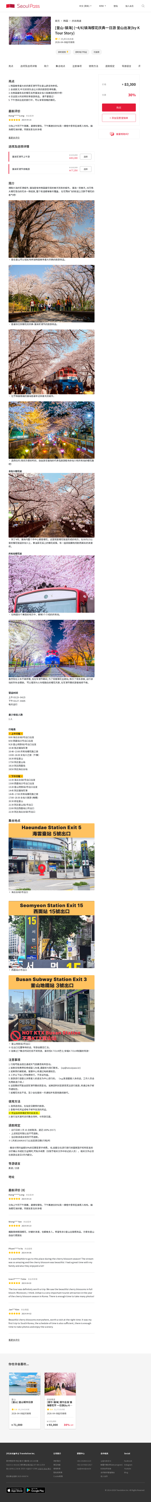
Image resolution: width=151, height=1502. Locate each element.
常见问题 (56, 1464)
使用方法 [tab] (93, 66)
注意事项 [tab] (77, 66)
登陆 (116, 5)
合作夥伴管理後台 (108, 1472)
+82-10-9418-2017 (84, 1464)
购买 (118, 107)
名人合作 (104, 1476)
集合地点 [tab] (60, 66)
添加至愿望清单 (120, 118)
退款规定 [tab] (110, 66)
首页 (57, 20)
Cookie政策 (58, 1476)
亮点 (11, 66)
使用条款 (56, 1468)
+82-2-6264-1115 (84, 1461)
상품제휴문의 (106, 1461)
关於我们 (56, 1461)
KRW (101, 5)
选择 (86, 156)
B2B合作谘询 (106, 1468)
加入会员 (129, 5)
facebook (128, 1461)
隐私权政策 (57, 1472)
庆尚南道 (76, 20)
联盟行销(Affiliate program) (111, 1464)
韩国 (65, 20)
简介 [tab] (46, 66)
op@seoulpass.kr (84, 1468)
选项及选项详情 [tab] (28, 66)
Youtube (127, 1468)
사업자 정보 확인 (44, 1468)
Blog (126, 1472)
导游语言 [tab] (126, 66)
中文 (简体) (84, 5)
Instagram (128, 1464)
